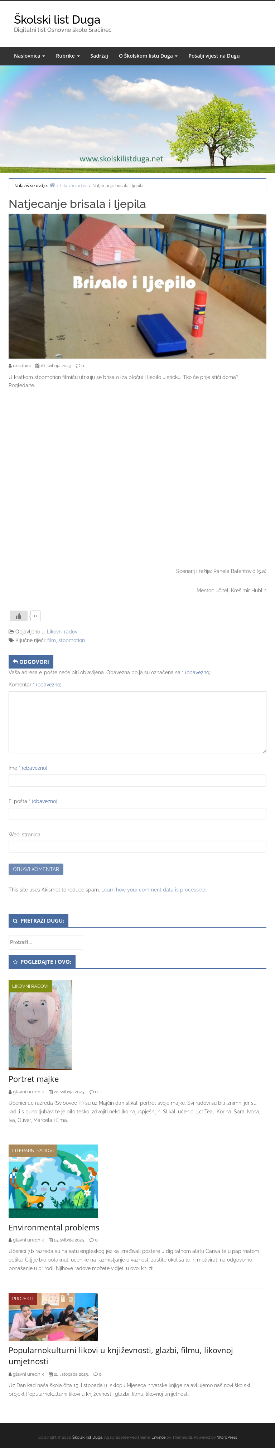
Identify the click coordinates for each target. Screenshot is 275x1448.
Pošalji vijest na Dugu (214, 55)
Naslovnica (29, 55)
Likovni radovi (62, 632)
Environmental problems (54, 1227)
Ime (28, 768)
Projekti (22, 1298)
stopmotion (71, 640)
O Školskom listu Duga (148, 55)
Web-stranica (24, 834)
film (51, 640)
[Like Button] (19, 616)
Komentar (35, 684)
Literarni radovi (33, 1150)
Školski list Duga (57, 19)
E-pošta (33, 801)
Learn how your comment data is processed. (153, 890)
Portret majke (34, 1078)
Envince (158, 1437)
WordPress (227, 1437)
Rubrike (67, 55)
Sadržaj (99, 55)
